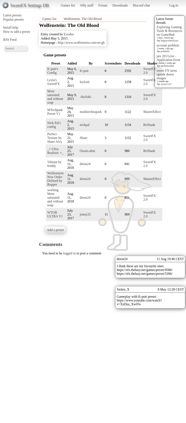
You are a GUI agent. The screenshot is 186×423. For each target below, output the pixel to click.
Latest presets (12, 15)
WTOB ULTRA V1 (55, 214)
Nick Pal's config (54, 124)
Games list (68, 5)
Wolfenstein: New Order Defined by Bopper (55, 178)
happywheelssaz (169, 40)
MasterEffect (152, 112)
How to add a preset (16, 31)
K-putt (84, 71)
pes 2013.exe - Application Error (168, 58)
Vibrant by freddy (54, 164)
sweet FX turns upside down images (167, 74)
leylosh (84, 82)
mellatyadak (167, 65)
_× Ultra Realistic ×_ (55, 151)
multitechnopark (91, 112)
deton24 (85, 164)
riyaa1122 (166, 84)
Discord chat (141, 5)
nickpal (85, 125)
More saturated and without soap (55, 96)
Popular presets (13, 19)
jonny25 (85, 214)
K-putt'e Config (52, 70)
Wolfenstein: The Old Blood (83, 19)
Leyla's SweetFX (53, 82)
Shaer (83, 138)
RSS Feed (10, 39)
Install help (10, 27)
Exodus (69, 34)
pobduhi (165, 51)
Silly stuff (86, 5)
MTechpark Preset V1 (55, 111)
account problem (168, 45)
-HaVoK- (86, 97)
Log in (173, 5)
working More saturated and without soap (55, 197)
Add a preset (55, 230)
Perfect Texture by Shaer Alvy (54, 137)
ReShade (149, 125)
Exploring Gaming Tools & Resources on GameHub (169, 30)
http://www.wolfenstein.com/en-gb (81, 42)
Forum (102, 5)
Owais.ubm (87, 151)
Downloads (120, 5)
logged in (69, 253)
